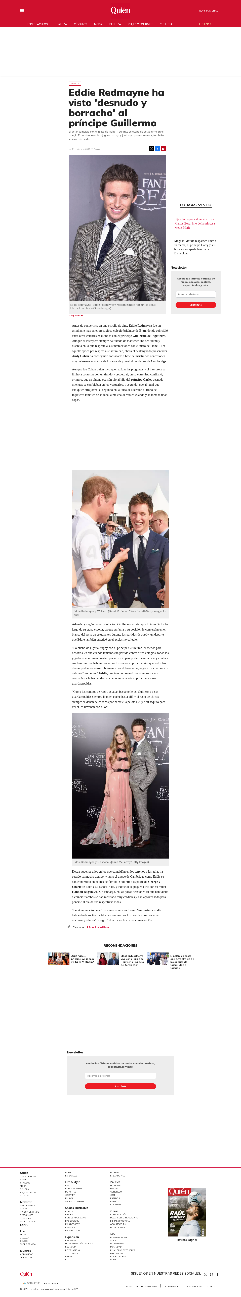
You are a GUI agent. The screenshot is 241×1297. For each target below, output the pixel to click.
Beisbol (69, 1214)
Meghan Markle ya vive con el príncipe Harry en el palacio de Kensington (131, 960)
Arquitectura (118, 1224)
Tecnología (71, 1253)
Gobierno (115, 1185)
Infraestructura (120, 1221)
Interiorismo (117, 1227)
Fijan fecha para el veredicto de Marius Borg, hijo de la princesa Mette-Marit (195, 223)
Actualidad (26, 1254)
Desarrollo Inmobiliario (124, 1217)
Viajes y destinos (29, 1212)
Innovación (116, 1253)
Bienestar (25, 1218)
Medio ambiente (118, 1237)
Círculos (80, 24)
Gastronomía (27, 1205)
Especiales (71, 1175)
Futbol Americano (75, 1217)
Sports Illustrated (77, 1208)
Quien (205, 1274)
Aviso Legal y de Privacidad (141, 1286)
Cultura (166, 24)
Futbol (69, 1211)
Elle (22, 1231)
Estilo (68, 1185)
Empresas (70, 1240)
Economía (70, 1247)
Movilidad (116, 1247)
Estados (115, 1198)
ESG (67, 1259)
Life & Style (72, 1182)
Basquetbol (72, 1221)
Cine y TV (69, 1195)
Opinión (69, 1172)
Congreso (116, 1192)
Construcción (118, 1214)
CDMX (113, 1195)
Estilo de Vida (28, 1221)
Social (114, 1240)
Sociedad (115, 1204)
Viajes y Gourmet (29, 1192)
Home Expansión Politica (79, 1243)
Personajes (26, 1215)
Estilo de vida (28, 1244)
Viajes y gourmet (140, 24)
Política (115, 1182)
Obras (68, 1256)
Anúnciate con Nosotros (201, 1286)
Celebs (24, 1241)
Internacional (73, 1250)
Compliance (171, 1286)
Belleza (115, 24)
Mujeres (25, 1251)
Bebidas (24, 1208)
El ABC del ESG (118, 1256)
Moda (98, 24)
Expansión (72, 1237)
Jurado (24, 1224)
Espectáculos (37, 24)
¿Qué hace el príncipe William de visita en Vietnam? (82, 959)
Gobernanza (117, 1243)
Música (69, 1198)
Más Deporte (72, 1224)
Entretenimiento (74, 1188)
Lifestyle (70, 1227)
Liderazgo (26, 1257)
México (114, 1188)
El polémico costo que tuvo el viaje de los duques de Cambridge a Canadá (181, 962)
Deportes (70, 1192)
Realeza (61, 24)
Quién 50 (206, 24)
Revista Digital (208, 10)
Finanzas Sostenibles (122, 1250)
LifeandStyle (117, 1175)
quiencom (214, 1273)
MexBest (26, 1202)
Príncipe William (99, 927)
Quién (24, 1173)
